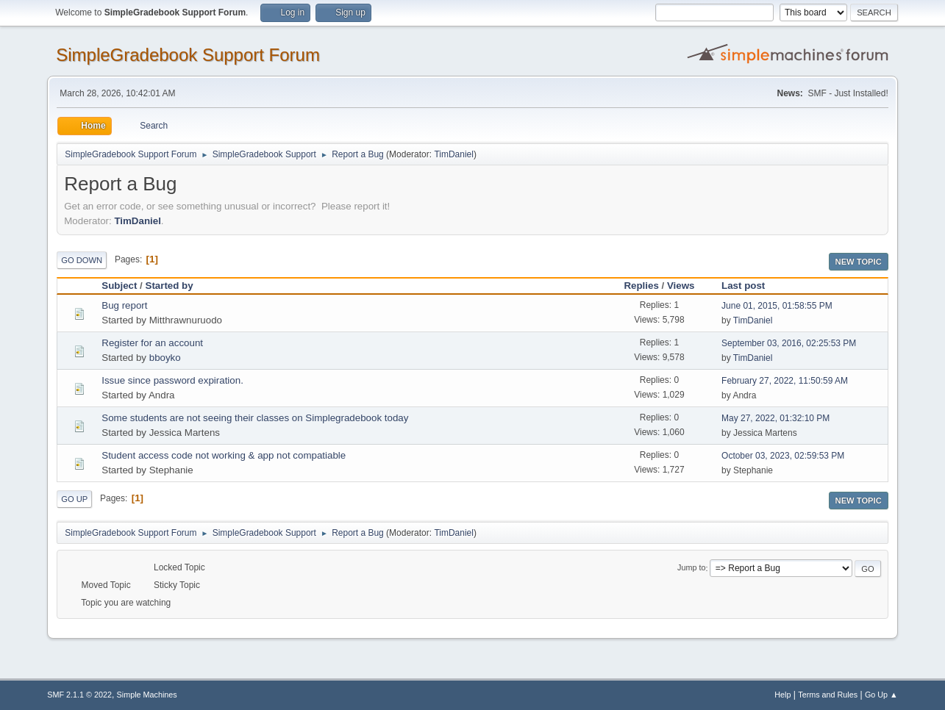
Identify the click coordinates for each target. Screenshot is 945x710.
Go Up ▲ (881, 694)
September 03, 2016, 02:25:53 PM (788, 343)
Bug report (124, 305)
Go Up (74, 499)
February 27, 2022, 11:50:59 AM (784, 381)
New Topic (858, 261)
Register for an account (152, 342)
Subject (119, 285)
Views (681, 285)
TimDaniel (454, 154)
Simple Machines (147, 694)
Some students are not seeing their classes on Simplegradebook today (254, 417)
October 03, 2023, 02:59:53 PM (782, 456)
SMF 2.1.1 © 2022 (79, 694)
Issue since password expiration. (172, 380)
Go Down (81, 260)
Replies (641, 285)
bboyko (165, 357)
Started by (169, 285)
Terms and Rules (827, 694)
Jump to (691, 568)
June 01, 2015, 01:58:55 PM (776, 306)
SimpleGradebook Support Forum (188, 55)
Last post (749, 285)
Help (782, 694)
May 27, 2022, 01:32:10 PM (775, 418)
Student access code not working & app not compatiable (223, 455)
